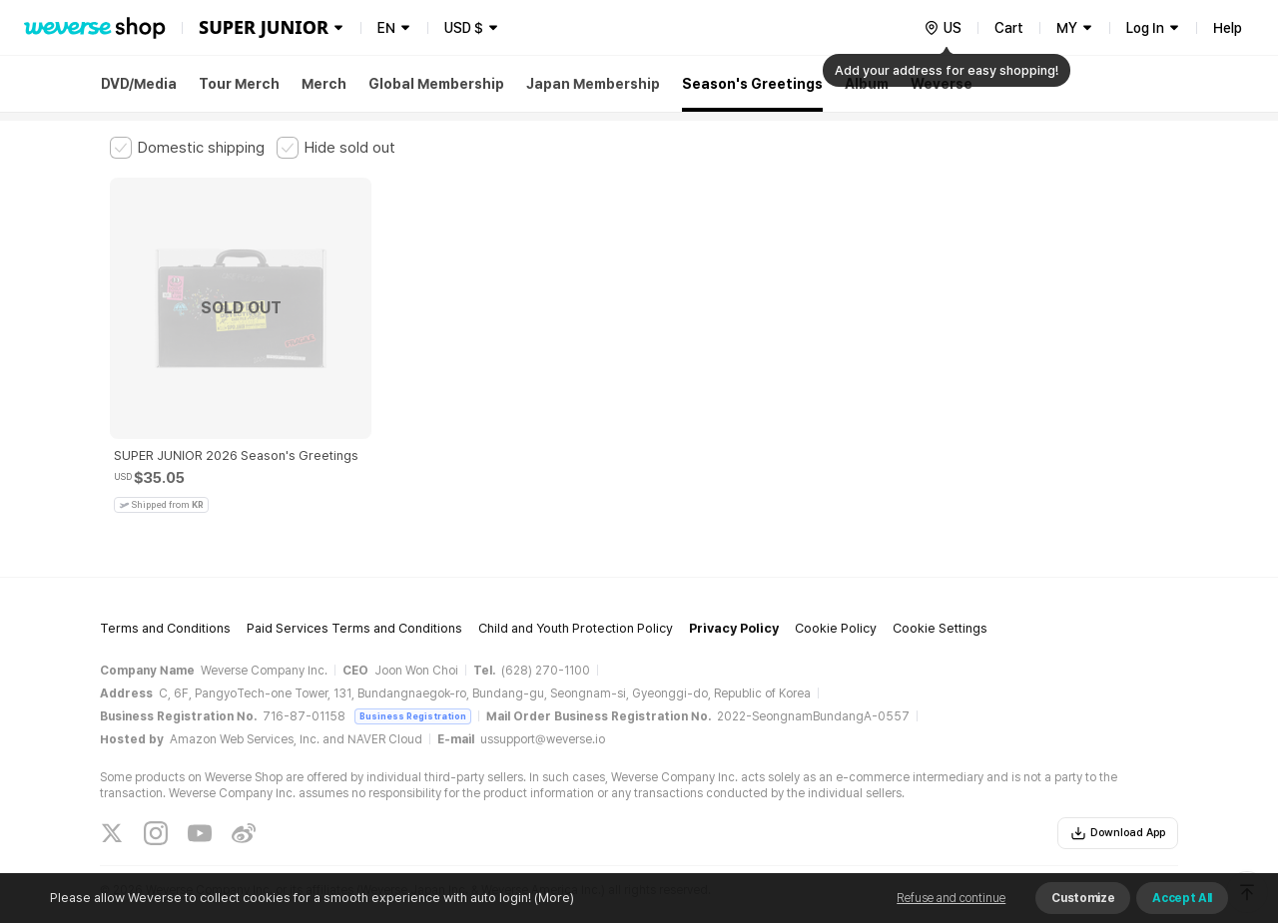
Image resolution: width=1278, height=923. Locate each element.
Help (1227, 28)
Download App (1117, 794)
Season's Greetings (752, 84)
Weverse (941, 84)
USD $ (463, 28)
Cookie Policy (836, 589)
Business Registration (412, 677)
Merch (324, 84)
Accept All (1182, 898)
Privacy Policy (734, 589)
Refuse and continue (951, 898)
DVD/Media (139, 84)
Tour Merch (239, 84)
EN (386, 28)
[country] (942, 28)
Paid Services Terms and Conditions (354, 589)
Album (867, 84)
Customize (1082, 898)
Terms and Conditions (165, 589)
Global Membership (436, 84)
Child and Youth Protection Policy (575, 589)
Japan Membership (593, 84)
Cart (1008, 28)
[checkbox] (187, 148)
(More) (552, 897)
